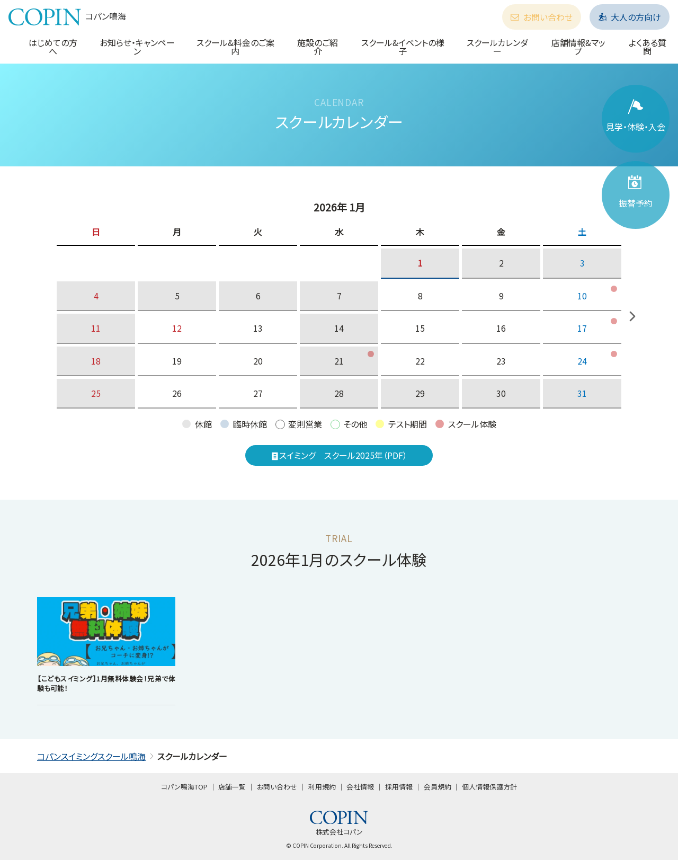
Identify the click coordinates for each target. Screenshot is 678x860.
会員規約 (437, 787)
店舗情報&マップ (578, 46)
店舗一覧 (232, 787)
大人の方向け (629, 17)
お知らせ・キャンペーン (137, 46)
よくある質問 (647, 46)
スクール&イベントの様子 (402, 46)
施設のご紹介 (317, 46)
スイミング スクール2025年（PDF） (339, 455)
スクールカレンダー (497, 46)
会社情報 (360, 787)
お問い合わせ (542, 17)
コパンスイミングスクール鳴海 (91, 756)
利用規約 (322, 787)
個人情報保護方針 (489, 787)
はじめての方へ (53, 46)
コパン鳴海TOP (184, 787)
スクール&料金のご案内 (235, 46)
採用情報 (399, 787)
